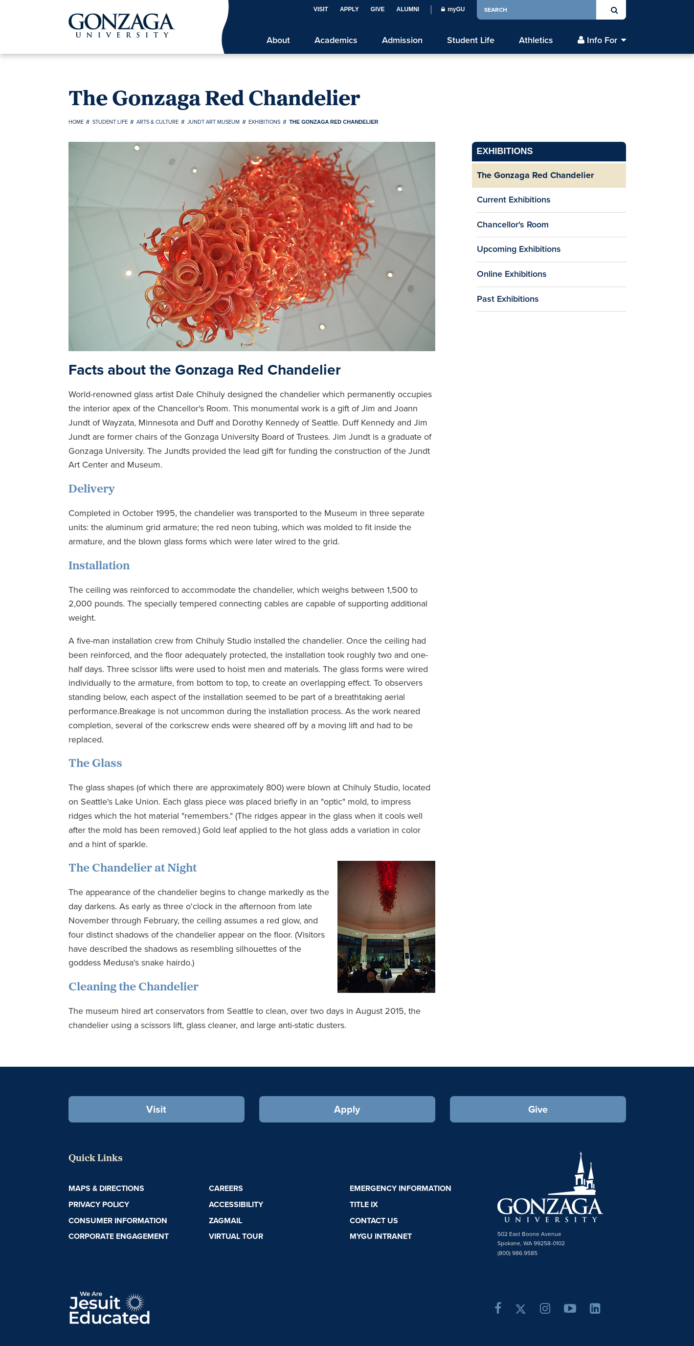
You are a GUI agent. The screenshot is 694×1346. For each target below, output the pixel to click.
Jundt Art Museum (213, 122)
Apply (349, 9)
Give (378, 9)
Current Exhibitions (514, 199)
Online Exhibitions (512, 274)
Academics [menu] (336, 40)
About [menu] (278, 40)
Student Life (110, 122)
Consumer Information (117, 1220)
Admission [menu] (402, 40)
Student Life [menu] (470, 40)
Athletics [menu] (536, 40)
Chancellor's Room (513, 224)
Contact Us (374, 1220)
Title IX (364, 1204)
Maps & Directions (106, 1188)
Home (76, 122)
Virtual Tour (236, 1236)
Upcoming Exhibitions (519, 249)
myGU (453, 9)
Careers (226, 1188)
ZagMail (225, 1220)
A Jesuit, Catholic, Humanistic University (151, 1306)
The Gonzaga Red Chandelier (535, 175)
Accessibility (236, 1204)
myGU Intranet (381, 1236)
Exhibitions (264, 122)
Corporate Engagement (118, 1236)
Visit (320, 9)
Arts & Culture (157, 122)
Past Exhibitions (508, 298)
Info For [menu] (602, 40)
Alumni (407, 9)
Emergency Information (400, 1188)
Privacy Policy (98, 1204)
